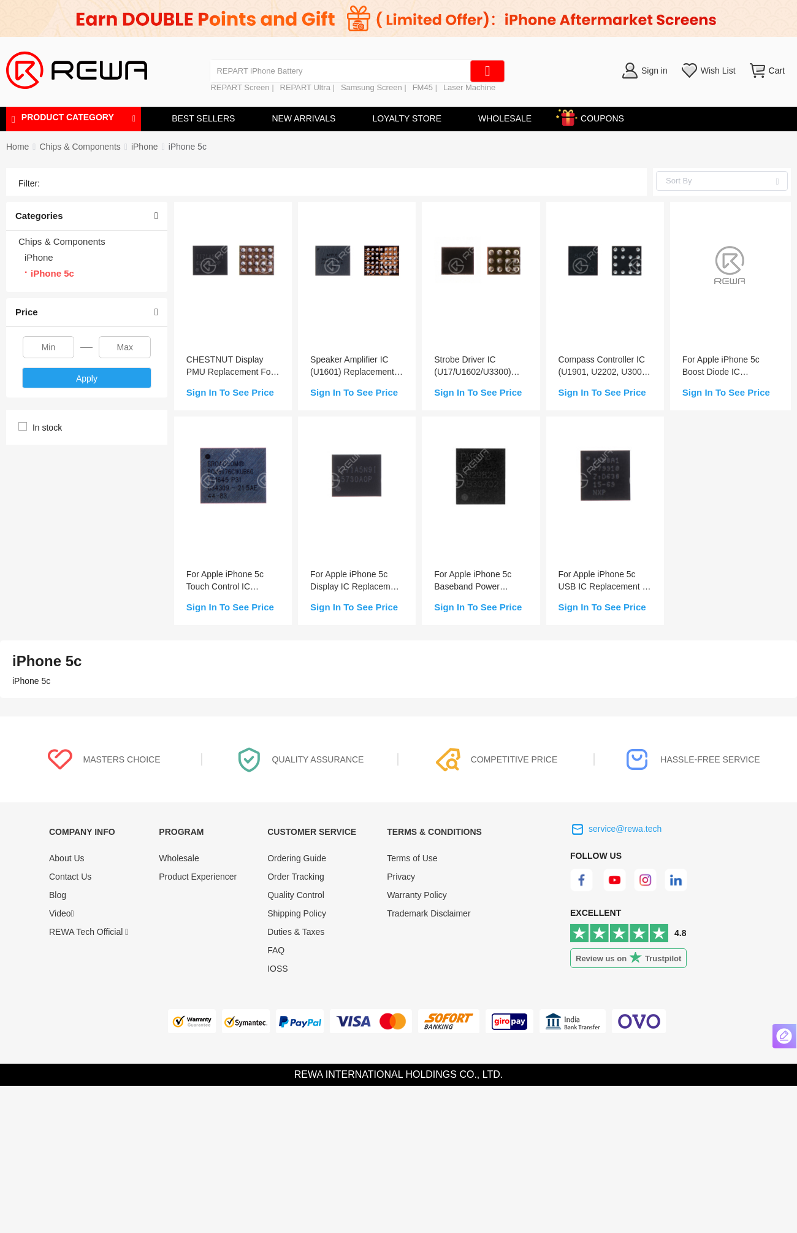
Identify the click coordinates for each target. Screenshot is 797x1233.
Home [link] (17, 147)
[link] (79, 147)
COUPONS (596, 116)
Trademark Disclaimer (428, 913)
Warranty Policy (417, 895)
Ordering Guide (296, 858)
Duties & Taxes (295, 932)
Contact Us (70, 877)
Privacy (401, 877)
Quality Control (295, 895)
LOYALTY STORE (406, 118)
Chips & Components (79, 147)
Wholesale (179, 858)
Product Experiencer (198, 877)
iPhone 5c (188, 147)
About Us (67, 858)
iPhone (144, 147)
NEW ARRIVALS (303, 118)
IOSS (277, 969)
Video (61, 913)
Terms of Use (412, 858)
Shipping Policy (296, 913)
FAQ (275, 950)
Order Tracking (295, 877)
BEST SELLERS (203, 118)
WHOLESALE (505, 118)
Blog (57, 895)
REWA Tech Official (88, 932)
